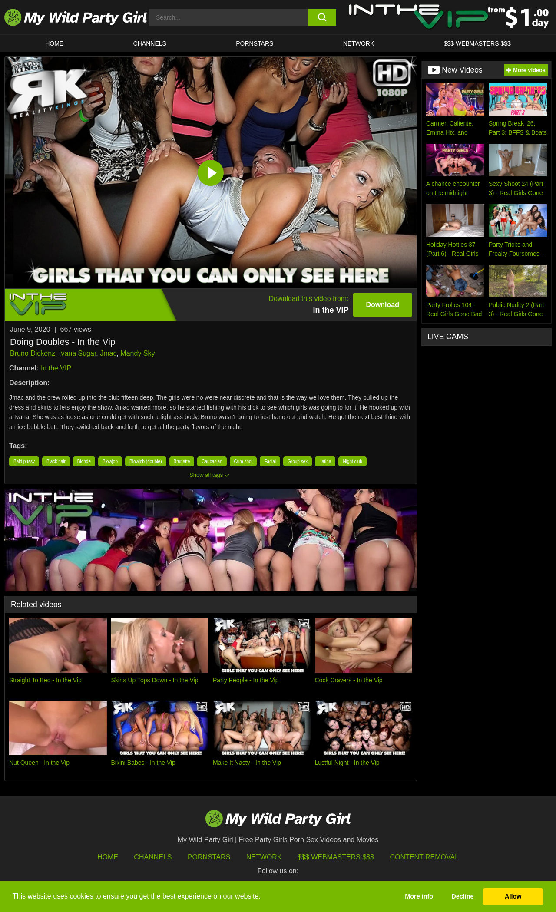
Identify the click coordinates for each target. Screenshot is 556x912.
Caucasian (212, 461)
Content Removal (424, 857)
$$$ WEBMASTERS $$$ (477, 43)
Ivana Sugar (77, 353)
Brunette (182, 461)
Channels (153, 857)
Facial (270, 461)
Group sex (298, 461)
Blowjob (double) (145, 461)
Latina (325, 461)
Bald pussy (24, 461)
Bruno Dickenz (32, 353)
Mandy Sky (137, 353)
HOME (54, 43)
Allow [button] (513, 896)
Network (358, 43)
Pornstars (254, 43)
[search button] (322, 17)
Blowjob (110, 461)
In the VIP (56, 368)
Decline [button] (462, 896)
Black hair (56, 461)
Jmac (108, 353)
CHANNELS (149, 43)
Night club (352, 461)
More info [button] (419, 896)
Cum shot (243, 461)
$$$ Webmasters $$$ (336, 857)
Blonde (84, 461)
